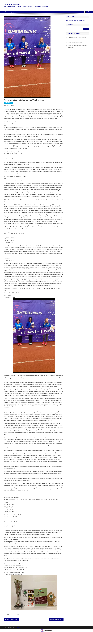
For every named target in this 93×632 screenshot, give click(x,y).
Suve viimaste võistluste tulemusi (75, 50)
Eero (13, 105)
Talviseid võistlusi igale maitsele (57, 619)
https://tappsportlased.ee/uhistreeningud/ (76, 20)
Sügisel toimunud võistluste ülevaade (12, 619)
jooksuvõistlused (8, 102)
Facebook (37, 12)
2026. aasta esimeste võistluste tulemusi (77, 37)
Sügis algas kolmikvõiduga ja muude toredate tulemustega (78, 46)
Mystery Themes (17, 627)
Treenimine (29, 12)
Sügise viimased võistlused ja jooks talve (77, 40)
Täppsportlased (12, 4)
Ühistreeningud (21, 12)
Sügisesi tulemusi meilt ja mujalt (75, 42)
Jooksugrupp (11, 12)
